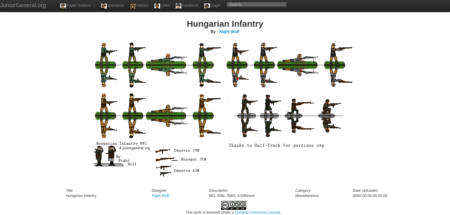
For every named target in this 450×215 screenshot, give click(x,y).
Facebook (186, 6)
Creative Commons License (258, 212)
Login (212, 6)
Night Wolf (229, 31)
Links (161, 6)
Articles (139, 6)
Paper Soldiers (77, 6)
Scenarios (112, 6)
